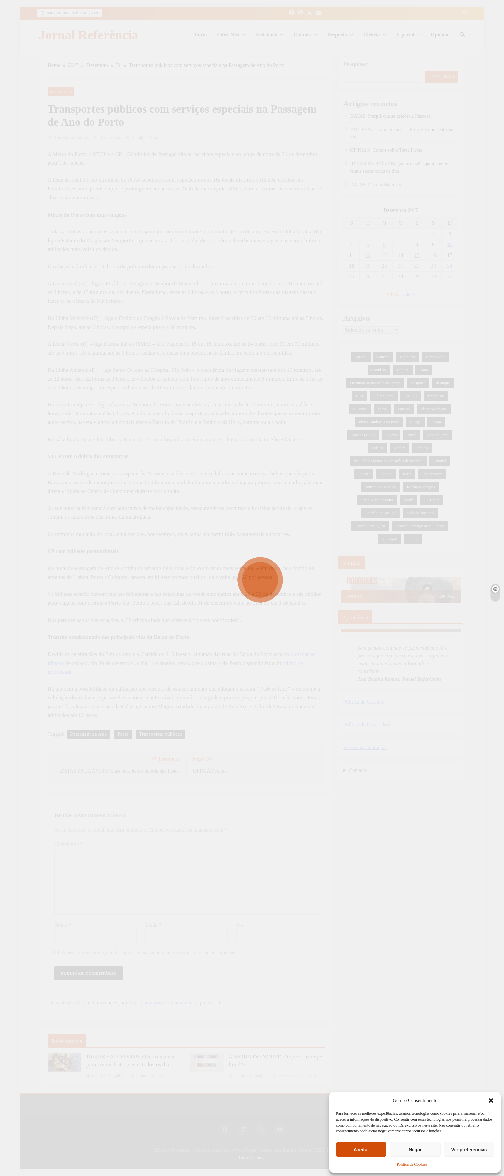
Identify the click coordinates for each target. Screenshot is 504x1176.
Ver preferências (469, 1150)
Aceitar (361, 1150)
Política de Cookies (412, 1164)
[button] (491, 1100)
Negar (415, 1150)
